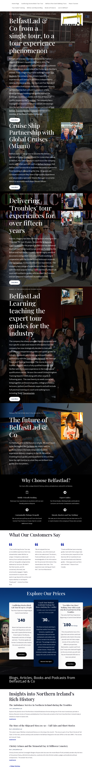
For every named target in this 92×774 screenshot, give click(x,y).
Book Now (22, 654)
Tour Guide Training (18, 8)
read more (12, 719)
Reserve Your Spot (46, 661)
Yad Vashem (17, 262)
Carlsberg (30, 446)
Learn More (14, 120)
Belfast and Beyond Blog (34, 8)
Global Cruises (24, 157)
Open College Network (36, 358)
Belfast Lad (19, 708)
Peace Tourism (73, 3)
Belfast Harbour (44, 164)
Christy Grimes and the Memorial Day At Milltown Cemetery (38, 746)
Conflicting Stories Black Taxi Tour (32, 3)
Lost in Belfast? (63, 8)
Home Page (15, 3)
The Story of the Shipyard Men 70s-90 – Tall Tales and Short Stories (42, 725)
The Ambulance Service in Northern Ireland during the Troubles (40, 705)
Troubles (31, 100)
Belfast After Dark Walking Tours (55, 3)
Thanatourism (28, 393)
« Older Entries (14, 766)
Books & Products (50, 8)
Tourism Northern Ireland (26, 110)
